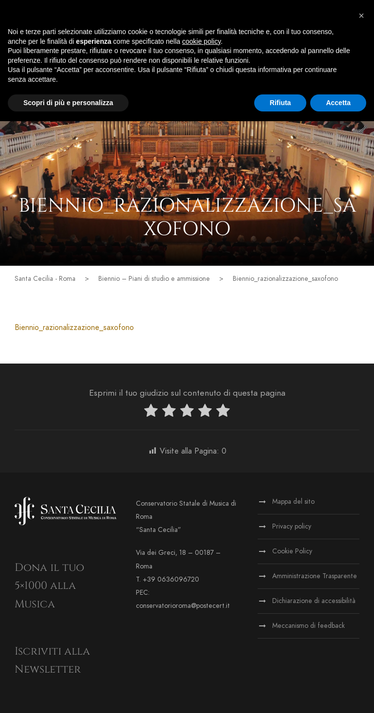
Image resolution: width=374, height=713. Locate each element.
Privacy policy (291, 526)
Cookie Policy (292, 551)
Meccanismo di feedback (308, 625)
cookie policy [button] (201, 41)
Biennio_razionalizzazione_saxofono (74, 327)
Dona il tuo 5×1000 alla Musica (49, 586)
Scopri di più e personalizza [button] (68, 103)
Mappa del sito (293, 501)
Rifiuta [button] (280, 103)
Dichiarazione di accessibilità (313, 600)
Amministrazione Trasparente (314, 576)
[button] (361, 15)
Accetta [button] (338, 103)
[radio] (151, 412)
